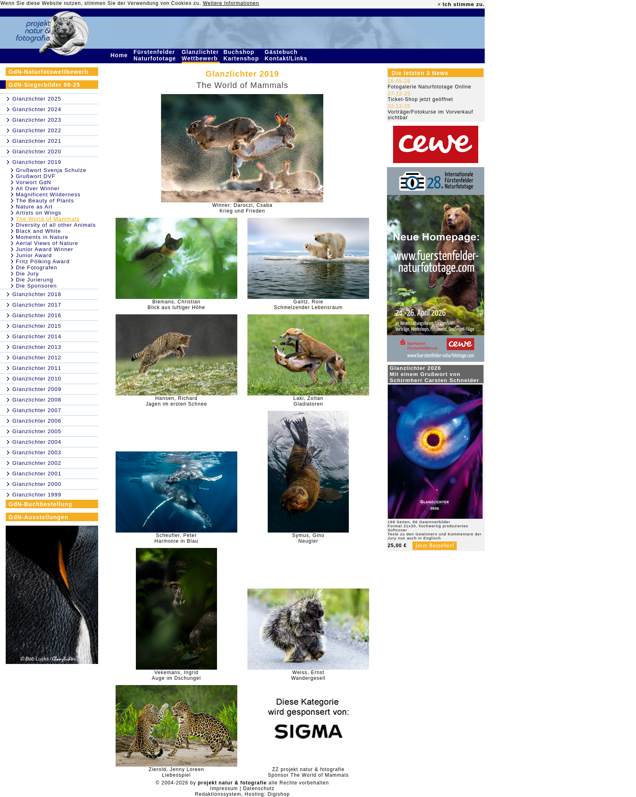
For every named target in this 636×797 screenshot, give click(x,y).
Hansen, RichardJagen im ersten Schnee (176, 401)
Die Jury (27, 274)
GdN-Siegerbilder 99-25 (44, 85)
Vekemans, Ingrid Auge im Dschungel (176, 675)
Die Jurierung (34, 280)
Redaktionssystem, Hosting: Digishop (242, 794)
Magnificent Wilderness (48, 194)
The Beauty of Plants (45, 201)
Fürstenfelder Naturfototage (155, 55)
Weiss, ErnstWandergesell (308, 675)
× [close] (439, 4)
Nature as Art (34, 207)
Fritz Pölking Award (43, 261)
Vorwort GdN (33, 182)
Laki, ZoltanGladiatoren (308, 401)
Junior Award (34, 255)
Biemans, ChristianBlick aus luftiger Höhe (176, 304)
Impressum (224, 788)
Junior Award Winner (44, 249)
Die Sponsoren (36, 286)
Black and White (38, 231)
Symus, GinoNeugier (308, 538)
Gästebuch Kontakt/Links (286, 55)
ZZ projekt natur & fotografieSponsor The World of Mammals (308, 772)
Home (120, 55)
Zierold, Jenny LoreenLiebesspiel (176, 772)
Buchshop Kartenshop (242, 55)
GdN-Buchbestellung (40, 504)
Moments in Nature (42, 237)
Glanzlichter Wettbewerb (201, 55)
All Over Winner (38, 188)
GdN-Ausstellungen (39, 517)
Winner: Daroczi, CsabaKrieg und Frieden (242, 208)
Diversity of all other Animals (56, 225)
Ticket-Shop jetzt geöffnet (420, 99)
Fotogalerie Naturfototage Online (429, 87)
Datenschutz (259, 788)
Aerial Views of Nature (47, 243)
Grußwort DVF (36, 176)
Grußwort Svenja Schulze (51, 170)
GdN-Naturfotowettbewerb (48, 72)
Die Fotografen (36, 267)
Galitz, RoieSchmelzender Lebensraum (308, 304)
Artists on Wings (38, 213)
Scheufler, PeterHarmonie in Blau (176, 538)
